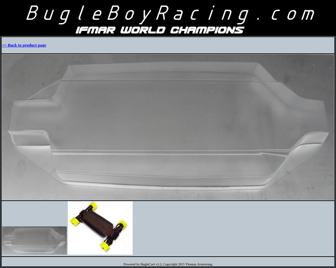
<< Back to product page (24, 45)
